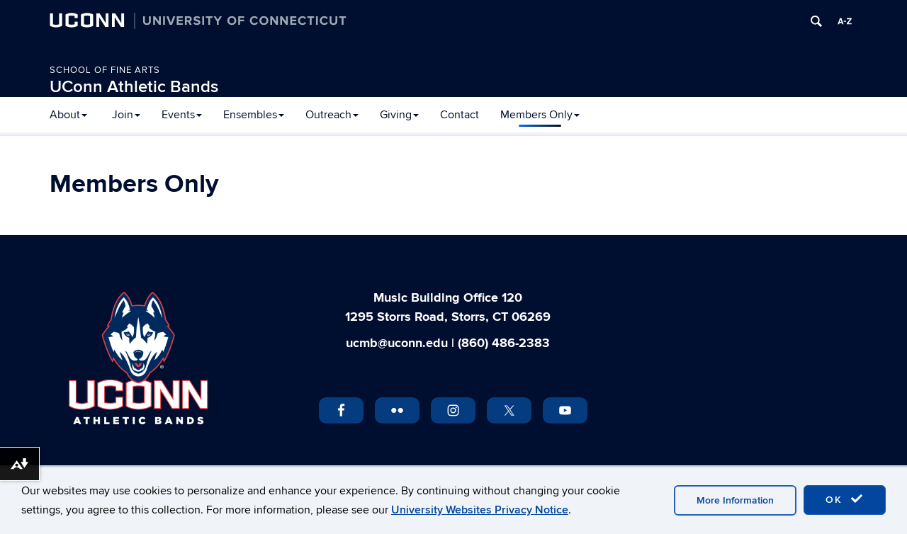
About (68, 115)
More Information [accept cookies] (735, 500)
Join (126, 115)
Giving (399, 115)
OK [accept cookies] (845, 499)
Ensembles (253, 115)
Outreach (332, 115)
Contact (459, 115)
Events (182, 115)
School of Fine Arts (105, 70)
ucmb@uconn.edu (397, 343)
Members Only (540, 115)
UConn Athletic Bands (134, 86)
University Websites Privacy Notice (479, 510)
